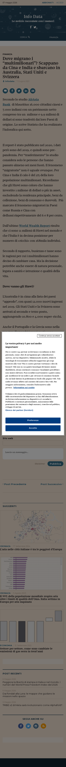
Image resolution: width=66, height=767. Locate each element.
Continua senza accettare (49, 336)
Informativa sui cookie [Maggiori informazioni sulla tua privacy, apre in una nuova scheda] (23, 387)
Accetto (33, 428)
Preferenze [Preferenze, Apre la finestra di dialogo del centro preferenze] (33, 420)
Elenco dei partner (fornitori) (19, 410)
